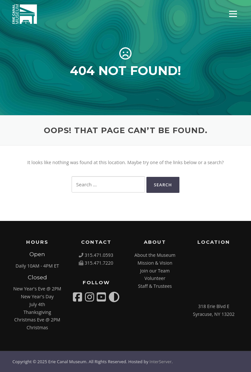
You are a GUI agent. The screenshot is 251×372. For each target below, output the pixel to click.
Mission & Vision (155, 263)
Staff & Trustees (155, 286)
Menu (233, 14)
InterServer (160, 361)
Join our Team (155, 271)
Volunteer (154, 278)
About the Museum (154, 255)
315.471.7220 (99, 263)
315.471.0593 (99, 255)
